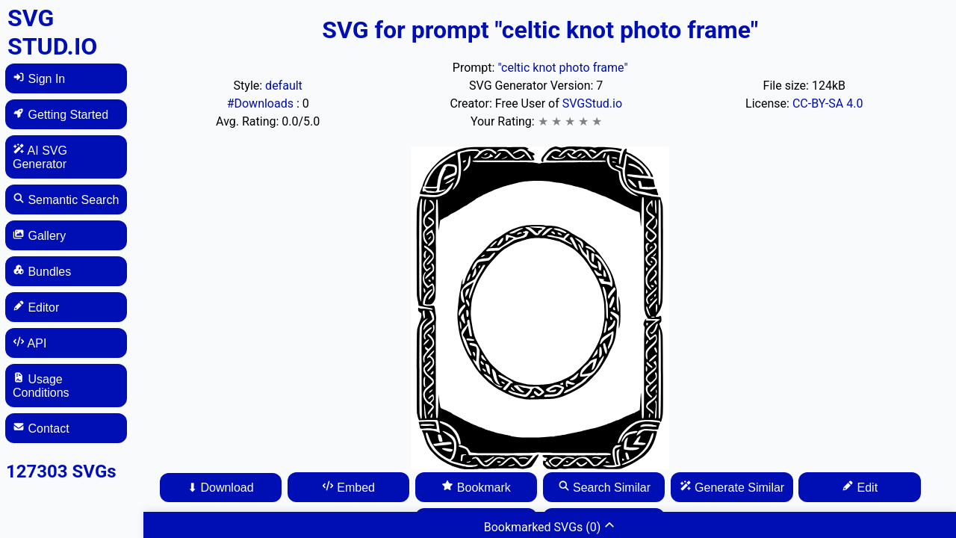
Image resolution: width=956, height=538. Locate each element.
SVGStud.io (592, 103)
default (283, 85)
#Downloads (262, 103)
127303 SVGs (61, 471)
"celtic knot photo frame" (562, 68)
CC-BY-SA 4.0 (827, 103)
